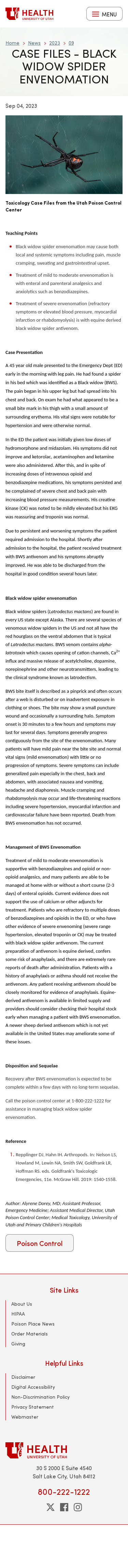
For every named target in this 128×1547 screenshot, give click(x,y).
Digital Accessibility (33, 1387)
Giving (18, 1343)
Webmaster (24, 1416)
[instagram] (78, 1507)
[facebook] (64, 1507)
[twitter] (50, 1507)
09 (71, 42)
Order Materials (29, 1333)
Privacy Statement (32, 1406)
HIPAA (18, 1313)
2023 (54, 42)
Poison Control (39, 1243)
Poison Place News (33, 1323)
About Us (21, 1303)
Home (12, 42)
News (34, 42)
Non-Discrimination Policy (40, 1397)
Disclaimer (23, 1377)
